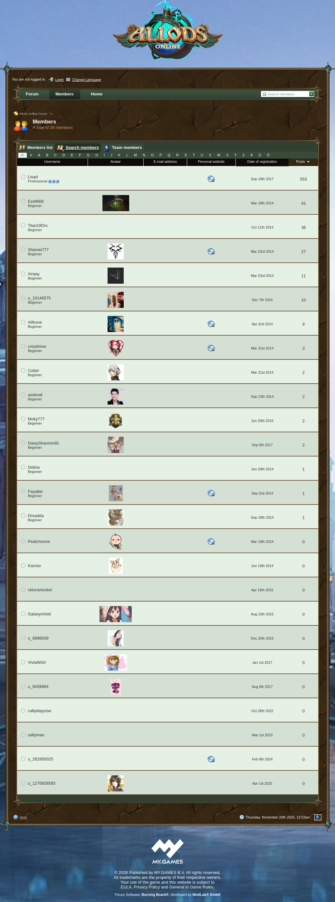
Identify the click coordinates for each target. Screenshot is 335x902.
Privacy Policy (147, 887)
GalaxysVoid (39, 614)
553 (303, 179)
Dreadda (36, 515)
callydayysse (40, 710)
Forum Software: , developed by (167, 895)
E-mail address (165, 161)
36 (303, 227)
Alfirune (35, 322)
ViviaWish (37, 662)
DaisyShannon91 (43, 443)
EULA (125, 887)
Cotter (33, 370)
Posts (303, 161)
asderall (35, 394)
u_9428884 (38, 686)
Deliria (34, 467)
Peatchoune (39, 541)
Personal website (211, 161)
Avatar (115, 161)
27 (303, 251)
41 (303, 203)
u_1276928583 (41, 783)
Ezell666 (36, 201)
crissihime (37, 346)
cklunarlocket (40, 589)
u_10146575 (39, 298)
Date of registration (262, 161)
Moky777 (36, 419)
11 (303, 275)
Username (52, 161)
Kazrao (34, 565)
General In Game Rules (191, 887)
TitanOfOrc (38, 225)
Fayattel (35, 491)
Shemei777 (38, 249)
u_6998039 (38, 638)
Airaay (34, 273)
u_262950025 (40, 759)
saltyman (36, 734)
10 (303, 300)
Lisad (33, 176)
